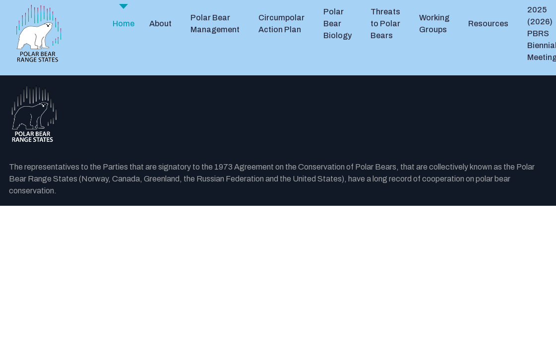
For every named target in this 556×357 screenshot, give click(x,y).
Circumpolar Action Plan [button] (281, 23)
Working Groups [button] (434, 23)
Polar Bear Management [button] (215, 23)
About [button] (160, 23)
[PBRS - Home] (38, 33)
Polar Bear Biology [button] (337, 23)
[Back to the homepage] (278, 113)
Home (123, 23)
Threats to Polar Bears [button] (385, 23)
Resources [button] (488, 23)
